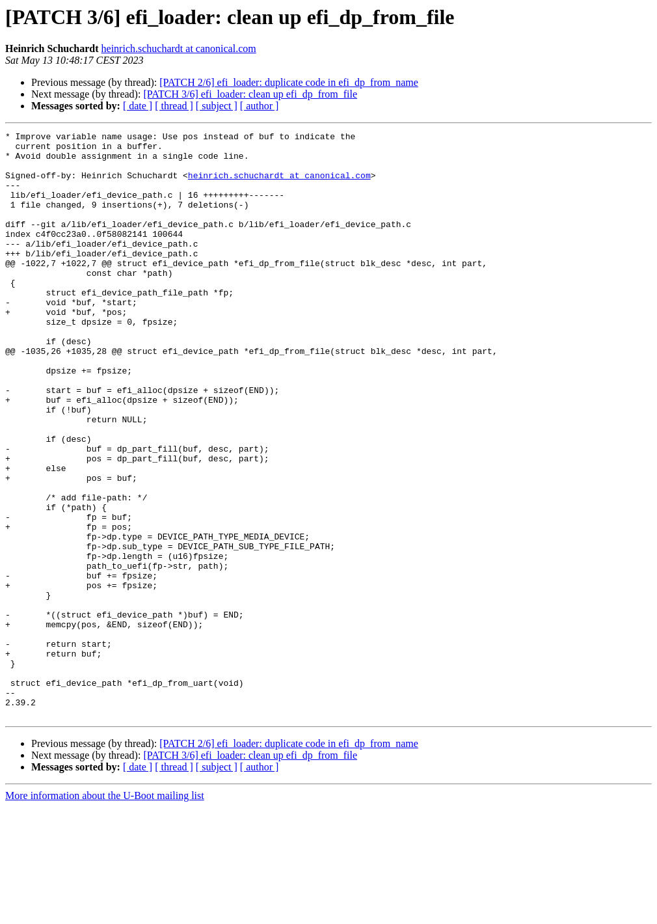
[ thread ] (174, 105)
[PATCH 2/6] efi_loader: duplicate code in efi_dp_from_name (288, 82)
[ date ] (137, 105)
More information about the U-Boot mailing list (104, 912)
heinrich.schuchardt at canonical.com (178, 48)
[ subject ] (216, 105)
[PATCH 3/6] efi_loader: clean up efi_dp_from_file (250, 94)
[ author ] (259, 105)
